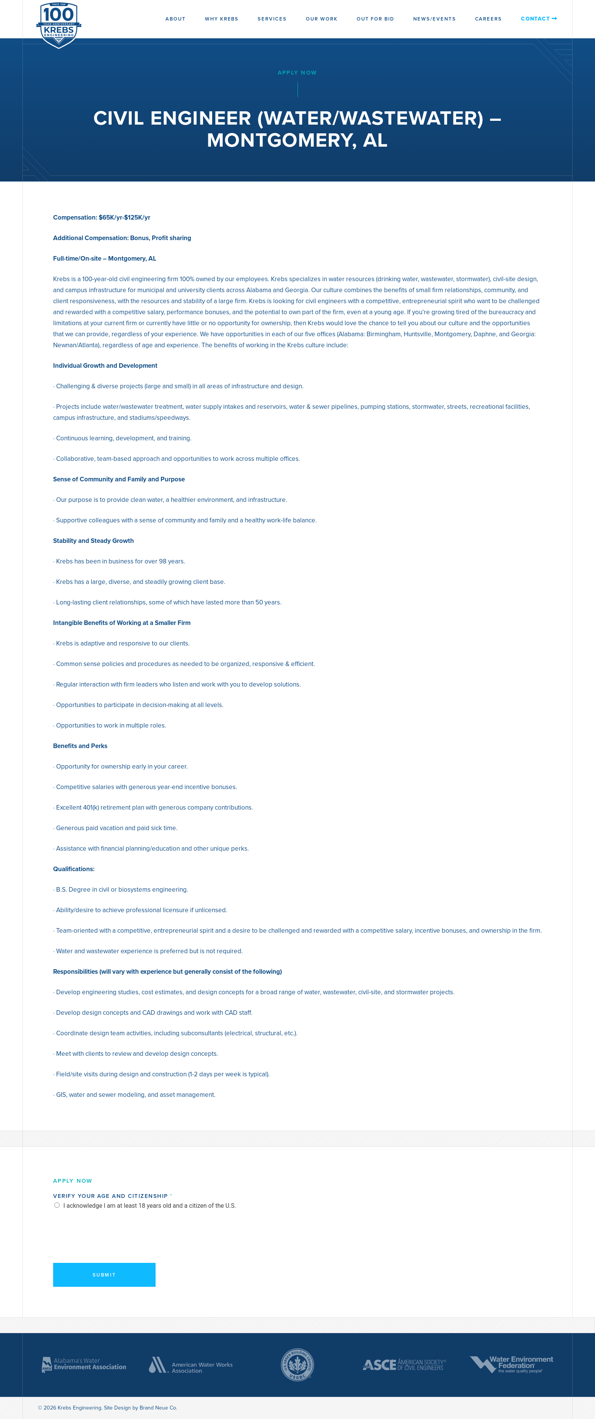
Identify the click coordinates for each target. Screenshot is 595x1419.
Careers (488, 18)
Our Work (322, 18)
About (175, 18)
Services (272, 18)
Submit (104, 1274)
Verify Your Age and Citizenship (112, 1196)
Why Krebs (222, 18)
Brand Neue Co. (158, 1408)
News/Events (434, 18)
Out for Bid (375, 18)
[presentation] (110, 1246)
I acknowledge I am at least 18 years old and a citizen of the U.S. (149, 1205)
